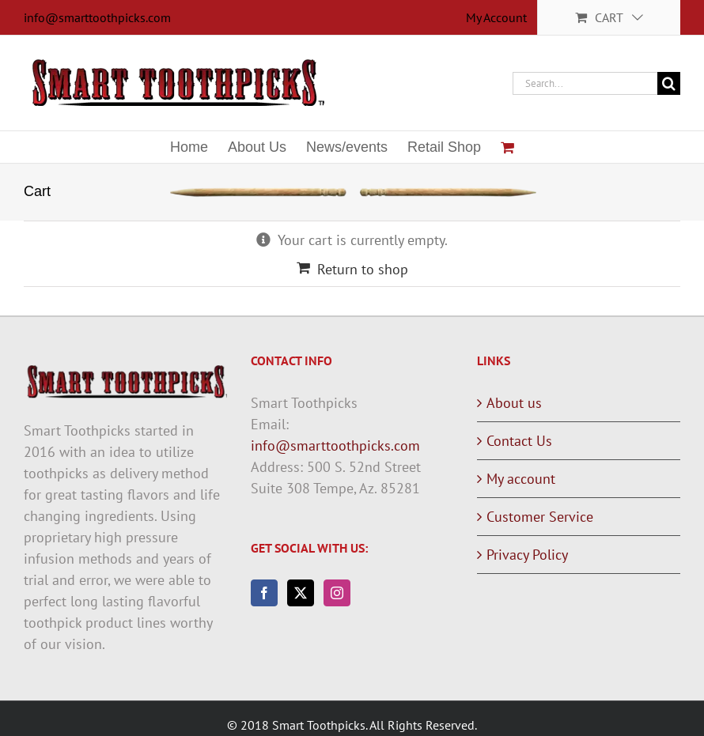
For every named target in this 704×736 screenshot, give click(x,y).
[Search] (668, 83)
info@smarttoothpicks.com (97, 17)
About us (514, 403)
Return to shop (362, 269)
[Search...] (585, 83)
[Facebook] (264, 592)
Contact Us (519, 441)
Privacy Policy (527, 554)
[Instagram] (337, 592)
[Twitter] (300, 592)
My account (520, 479)
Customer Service (539, 517)
